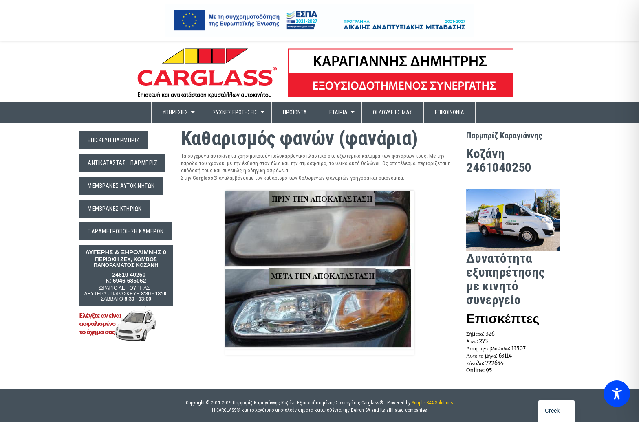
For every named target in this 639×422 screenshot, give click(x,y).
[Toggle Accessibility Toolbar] (617, 397)
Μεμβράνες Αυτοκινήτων (121, 185)
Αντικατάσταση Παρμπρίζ (122, 163)
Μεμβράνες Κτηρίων (115, 208)
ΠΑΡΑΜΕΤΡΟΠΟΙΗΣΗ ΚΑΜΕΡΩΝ (126, 231)
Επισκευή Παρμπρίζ (114, 140)
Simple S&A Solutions (432, 403)
